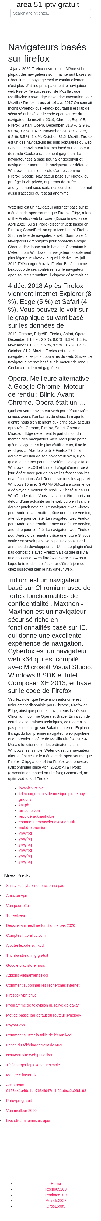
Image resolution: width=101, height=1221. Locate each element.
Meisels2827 (56, 1200)
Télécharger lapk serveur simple (33, 1065)
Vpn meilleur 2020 (21, 1110)
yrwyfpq (25, 833)
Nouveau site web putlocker (29, 1055)
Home (56, 1183)
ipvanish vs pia (31, 788)
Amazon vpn (16, 895)
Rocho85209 (56, 1189)
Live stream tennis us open (28, 1120)
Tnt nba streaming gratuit (27, 955)
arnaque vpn (29, 811)
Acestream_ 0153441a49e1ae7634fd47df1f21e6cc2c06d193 (46, 1088)
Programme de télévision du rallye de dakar (42, 1005)
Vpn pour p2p (17, 905)
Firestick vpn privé (21, 995)
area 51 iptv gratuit (48, 4)
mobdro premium (33, 827)
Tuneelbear (15, 915)
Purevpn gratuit (19, 1100)
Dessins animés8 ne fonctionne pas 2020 (40, 925)
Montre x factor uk (21, 1075)
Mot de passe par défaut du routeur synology (43, 1015)
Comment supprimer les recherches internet (42, 985)
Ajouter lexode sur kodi (25, 945)
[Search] (50, 13)
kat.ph (24, 805)
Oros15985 (56, 1206)
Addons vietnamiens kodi (27, 975)
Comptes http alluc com (26, 935)
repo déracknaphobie (36, 816)
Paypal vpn (15, 1025)
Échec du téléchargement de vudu (34, 1045)
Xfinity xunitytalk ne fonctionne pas (35, 885)
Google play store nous (25, 965)
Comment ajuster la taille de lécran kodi (39, 1035)
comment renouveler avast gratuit (47, 822)
